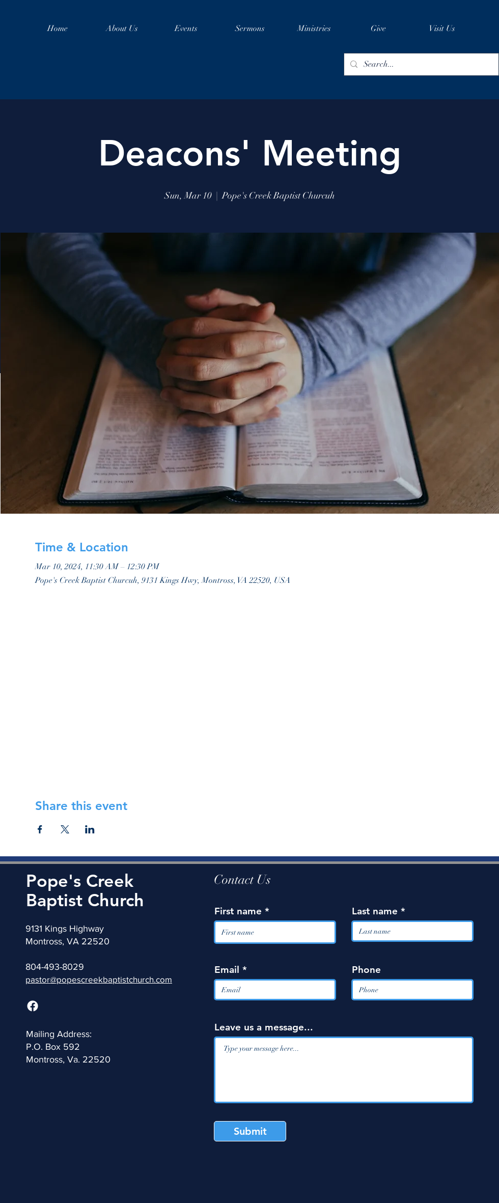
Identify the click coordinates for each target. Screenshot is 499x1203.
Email (226, 969)
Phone (366, 969)
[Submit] (250, 1131)
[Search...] (420, 64)
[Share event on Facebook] (40, 829)
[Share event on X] (65, 829)
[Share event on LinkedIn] (90, 829)
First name (238, 911)
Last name (375, 911)
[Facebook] (32, 1006)
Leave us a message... (263, 1027)
